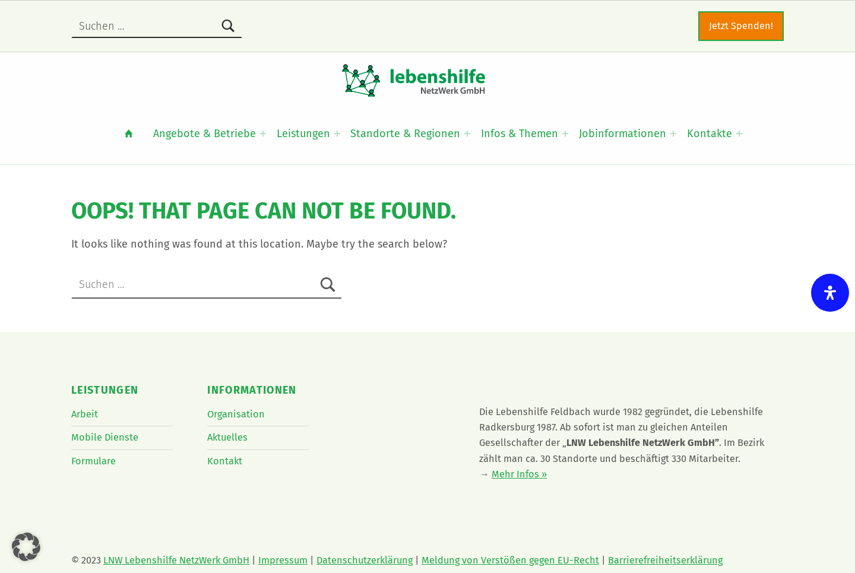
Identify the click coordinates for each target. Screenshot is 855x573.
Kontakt (224, 461)
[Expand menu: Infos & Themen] (565, 134)
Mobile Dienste (104, 437)
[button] (26, 547)
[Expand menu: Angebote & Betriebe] (263, 134)
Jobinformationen (622, 133)
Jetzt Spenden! (741, 25)
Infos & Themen (519, 133)
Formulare (93, 461)
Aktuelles (227, 437)
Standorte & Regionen (405, 133)
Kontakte (709, 133)
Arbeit (84, 414)
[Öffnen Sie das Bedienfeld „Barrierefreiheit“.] (830, 293)
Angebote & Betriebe (204, 133)
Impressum (283, 560)
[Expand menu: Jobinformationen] (673, 134)
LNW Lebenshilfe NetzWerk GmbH (176, 560)
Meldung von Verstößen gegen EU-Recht (510, 560)
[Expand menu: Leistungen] (337, 134)
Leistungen (303, 133)
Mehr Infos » (519, 474)
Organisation (236, 414)
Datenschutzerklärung (364, 560)
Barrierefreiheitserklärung (665, 560)
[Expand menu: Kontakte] (739, 134)
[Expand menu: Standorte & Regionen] (467, 134)
